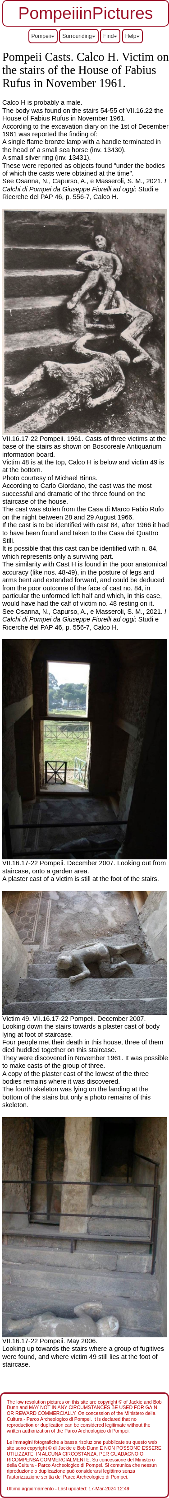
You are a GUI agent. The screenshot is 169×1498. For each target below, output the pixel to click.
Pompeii (43, 36)
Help (132, 36)
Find (110, 36)
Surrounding (78, 36)
